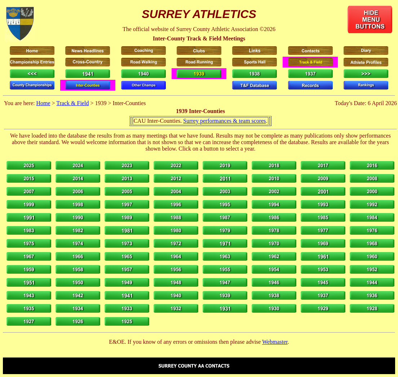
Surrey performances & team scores (224, 121)
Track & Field (72, 103)
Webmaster (275, 342)
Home (43, 103)
